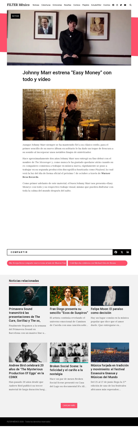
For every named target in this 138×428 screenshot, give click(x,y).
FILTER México (18, 5)
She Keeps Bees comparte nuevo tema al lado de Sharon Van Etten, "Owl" (38, 263)
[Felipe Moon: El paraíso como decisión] (110, 314)
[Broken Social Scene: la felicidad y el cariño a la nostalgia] (69, 370)
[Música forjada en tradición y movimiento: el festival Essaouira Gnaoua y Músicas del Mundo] (110, 370)
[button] (131, 5)
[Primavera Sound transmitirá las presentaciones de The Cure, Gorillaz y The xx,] (28, 314)
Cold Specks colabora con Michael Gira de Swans (97, 263)
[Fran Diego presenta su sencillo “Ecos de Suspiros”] (69, 314)
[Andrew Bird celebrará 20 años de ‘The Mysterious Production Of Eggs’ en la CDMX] (28, 370)
